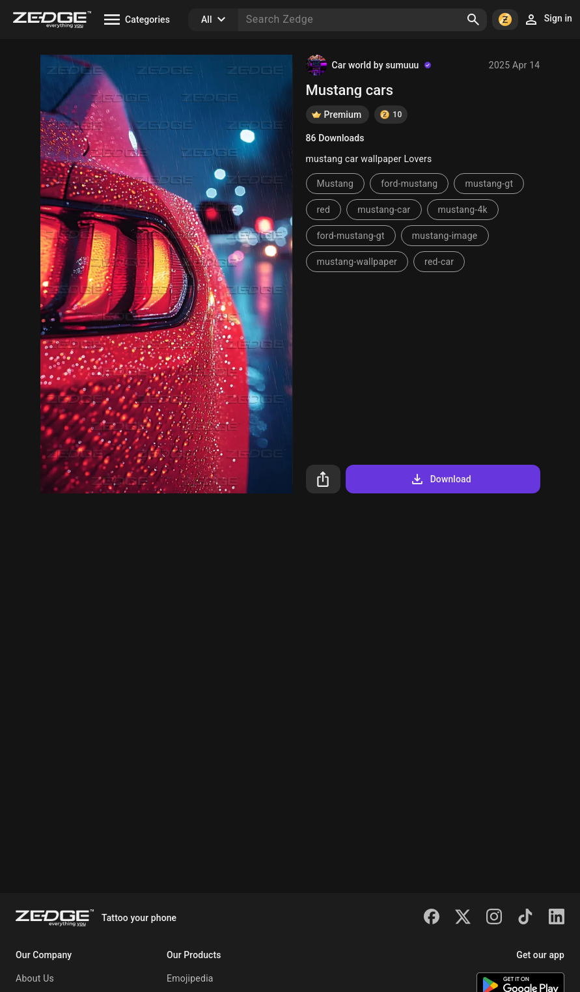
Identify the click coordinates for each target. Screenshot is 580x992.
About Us (35, 978)
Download (440, 479)
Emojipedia (190, 978)
